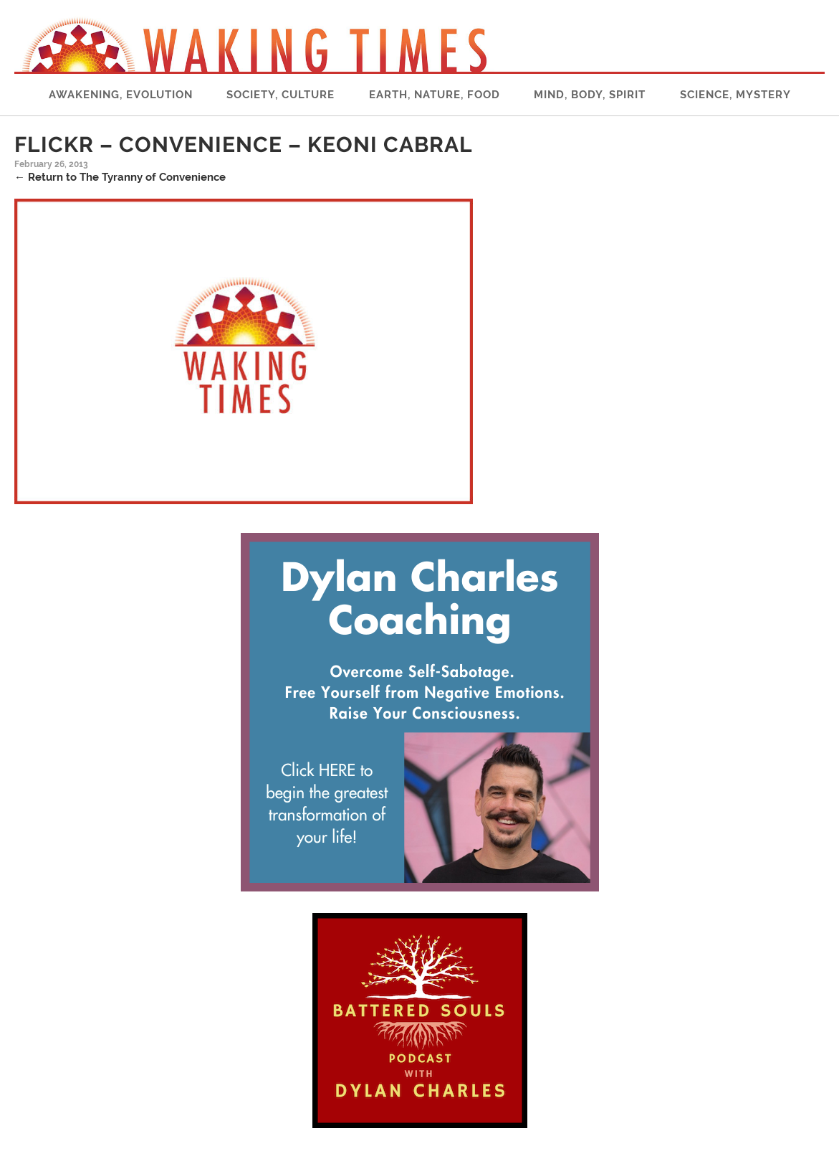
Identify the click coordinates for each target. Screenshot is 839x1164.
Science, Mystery (735, 94)
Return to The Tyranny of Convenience (120, 177)
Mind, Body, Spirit (590, 94)
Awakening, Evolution (121, 94)
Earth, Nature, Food (434, 94)
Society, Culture (280, 94)
